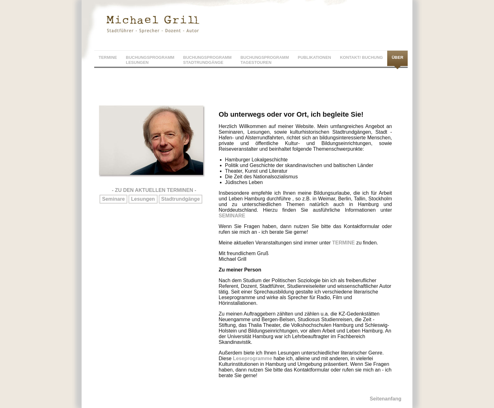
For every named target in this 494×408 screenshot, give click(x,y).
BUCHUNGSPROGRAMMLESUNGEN (150, 60)
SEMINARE (232, 215)
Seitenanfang (385, 398)
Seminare (113, 199)
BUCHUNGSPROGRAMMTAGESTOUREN (264, 60)
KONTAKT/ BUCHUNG (361, 57)
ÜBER (397, 57)
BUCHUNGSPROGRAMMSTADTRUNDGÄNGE (207, 60)
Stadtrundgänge (180, 199)
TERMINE (108, 57)
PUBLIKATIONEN (314, 57)
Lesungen (143, 199)
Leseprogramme (252, 358)
